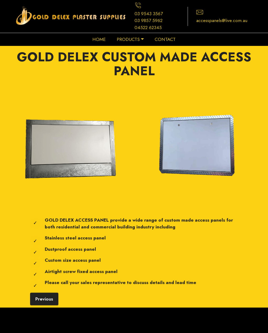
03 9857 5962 (149, 20)
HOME (99, 39)
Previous (44, 305)
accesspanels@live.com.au (221, 20)
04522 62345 (148, 27)
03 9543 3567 (149, 13)
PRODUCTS (128, 39)
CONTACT (165, 39)
